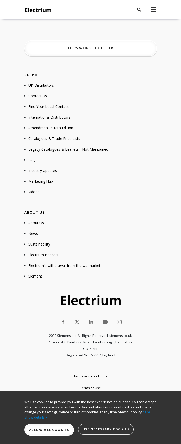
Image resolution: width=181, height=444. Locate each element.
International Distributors (49, 117)
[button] (139, 10)
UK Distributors (41, 85)
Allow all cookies (49, 429)
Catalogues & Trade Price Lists (54, 138)
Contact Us (37, 95)
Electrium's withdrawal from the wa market (64, 265)
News (33, 233)
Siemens (35, 276)
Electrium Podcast (43, 254)
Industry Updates (42, 170)
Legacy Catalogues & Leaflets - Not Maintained (68, 149)
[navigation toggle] (153, 10)
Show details (36, 417)
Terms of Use (90, 387)
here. (147, 412)
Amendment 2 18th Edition (50, 127)
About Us (36, 222)
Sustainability (39, 244)
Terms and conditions (90, 376)
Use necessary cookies (106, 429)
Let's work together (90, 48)
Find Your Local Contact (48, 106)
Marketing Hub (40, 181)
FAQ (32, 159)
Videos (33, 191)
